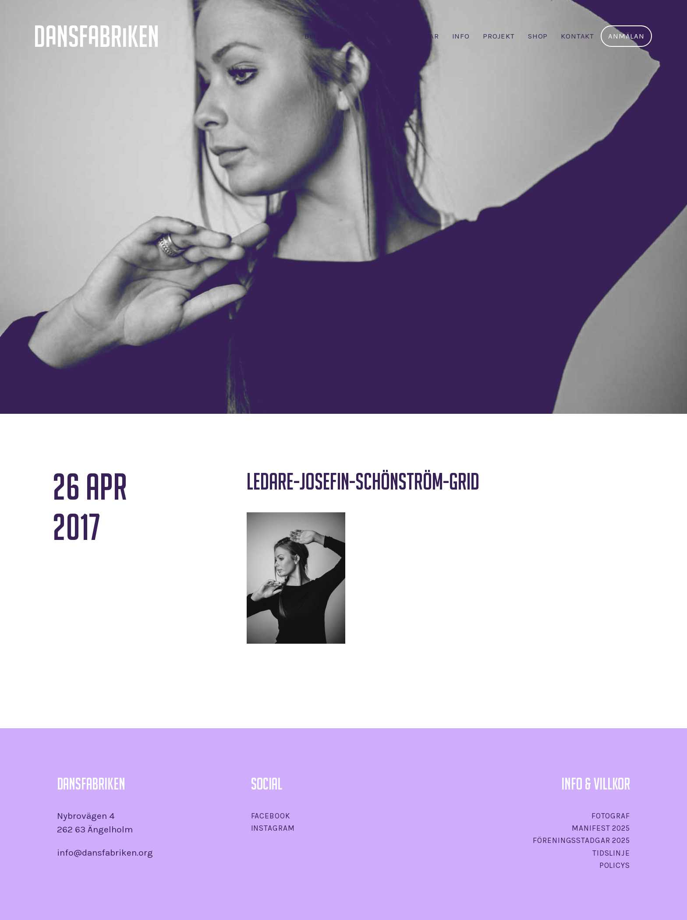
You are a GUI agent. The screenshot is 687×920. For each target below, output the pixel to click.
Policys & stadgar (402, 36)
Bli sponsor (328, 36)
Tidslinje (611, 853)
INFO (461, 36)
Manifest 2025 (601, 828)
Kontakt (577, 36)
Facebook (270, 815)
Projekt (499, 36)
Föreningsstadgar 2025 (581, 840)
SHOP (538, 36)
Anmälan (626, 36)
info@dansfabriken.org (105, 852)
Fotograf (610, 815)
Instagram (273, 828)
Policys (614, 865)
